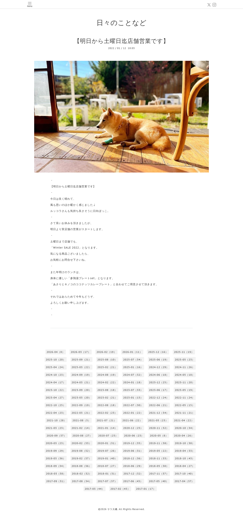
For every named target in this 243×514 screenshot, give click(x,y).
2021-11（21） (185, 412)
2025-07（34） (133, 359)
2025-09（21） (81, 359)
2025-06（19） (159, 359)
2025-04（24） (55, 367)
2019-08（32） (81, 450)
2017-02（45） (120, 488)
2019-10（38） (185, 443)
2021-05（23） (158, 420)
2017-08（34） (82, 481)
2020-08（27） (82, 435)
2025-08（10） (107, 359)
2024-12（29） (159, 367)
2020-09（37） (56, 435)
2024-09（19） (81, 374)
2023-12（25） (159, 382)
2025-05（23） (185, 359)
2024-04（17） (55, 382)
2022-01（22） (133, 412)
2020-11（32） (159, 428)
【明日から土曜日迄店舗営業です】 (121, 40)
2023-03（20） (81, 397)
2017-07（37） (107, 481)
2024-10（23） (55, 374)
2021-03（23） (55, 428)
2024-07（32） (133, 374)
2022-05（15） (185, 405)
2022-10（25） (55, 405)
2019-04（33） (185, 450)
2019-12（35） (133, 443)
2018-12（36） (133, 458)
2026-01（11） (132, 352)
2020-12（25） (133, 428)
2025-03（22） (81, 367)
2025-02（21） (107, 367)
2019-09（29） (55, 450)
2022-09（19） (81, 405)
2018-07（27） (107, 466)
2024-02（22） (107, 382)
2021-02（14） (81, 428)
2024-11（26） (185, 367)
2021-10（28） (56, 420)
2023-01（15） (133, 397)
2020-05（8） (159, 435)
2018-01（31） (107, 473)
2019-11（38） (159, 443)
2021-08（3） (81, 420)
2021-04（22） (184, 420)
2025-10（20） (55, 359)
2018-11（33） (159, 458)
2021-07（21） (106, 420)
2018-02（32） (82, 473)
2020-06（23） (134, 435)
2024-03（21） (81, 382)
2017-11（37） (159, 473)
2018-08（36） (81, 466)
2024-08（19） (107, 374)
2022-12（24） (159, 397)
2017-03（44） (94, 488)
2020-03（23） (55, 443)
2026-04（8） (56, 352)
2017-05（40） (158, 481)
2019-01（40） (107, 458)
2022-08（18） (107, 405)
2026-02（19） (106, 352)
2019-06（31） (133, 450)
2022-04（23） (55, 412)
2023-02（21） (107, 397)
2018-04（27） (185, 466)
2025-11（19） (184, 352)
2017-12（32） (133, 473)
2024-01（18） (133, 382)
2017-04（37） (184, 481)
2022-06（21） (159, 405)
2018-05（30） (159, 466)
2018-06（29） (133, 466)
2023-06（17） (159, 390)
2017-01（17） (146, 488)
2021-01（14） (107, 428)
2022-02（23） (107, 412)
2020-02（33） (81, 443)
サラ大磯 (112, 509)
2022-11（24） (185, 397)
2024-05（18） (185, 374)
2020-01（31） (107, 443)
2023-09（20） (81, 390)
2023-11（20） (185, 382)
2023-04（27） (55, 397)
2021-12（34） (159, 412)
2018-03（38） (56, 473)
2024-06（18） (159, 374)
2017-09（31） (56, 481)
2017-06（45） (133, 481)
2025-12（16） (158, 352)
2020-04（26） (184, 435)
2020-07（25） (108, 435)
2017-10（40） (184, 473)
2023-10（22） (55, 390)
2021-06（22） (132, 420)
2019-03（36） (55, 458)
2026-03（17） (81, 352)
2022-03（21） (81, 412)
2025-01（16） (133, 367)
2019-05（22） (159, 450)
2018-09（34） (55, 466)
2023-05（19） (185, 390)
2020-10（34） (185, 428)
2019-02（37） (81, 458)
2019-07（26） (107, 450)
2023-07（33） (133, 390)
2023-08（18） (107, 390)
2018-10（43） (185, 458)
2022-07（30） (133, 405)
